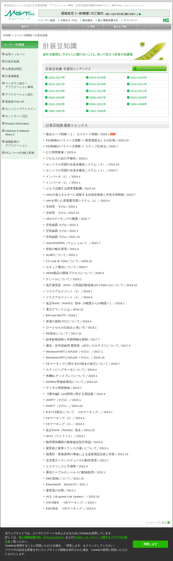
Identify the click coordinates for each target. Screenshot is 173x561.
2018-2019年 (97, 84)
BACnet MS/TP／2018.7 (62, 315)
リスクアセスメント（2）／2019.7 (69, 291)
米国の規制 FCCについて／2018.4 (68, 321)
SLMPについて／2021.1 (62, 255)
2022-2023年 (138, 77)
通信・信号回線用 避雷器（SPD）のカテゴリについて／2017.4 (88, 345)
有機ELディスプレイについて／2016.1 (71, 375)
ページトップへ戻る (156, 522)
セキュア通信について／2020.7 (67, 267)
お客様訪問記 (13, 68)
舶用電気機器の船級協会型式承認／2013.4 (74, 442)
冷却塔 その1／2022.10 (62, 212)
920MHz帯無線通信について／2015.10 (71, 381)
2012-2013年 (97, 91)
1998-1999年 (138, 104)
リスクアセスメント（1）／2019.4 (69, 297)
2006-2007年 (97, 97)
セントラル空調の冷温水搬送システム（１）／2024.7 (82, 170)
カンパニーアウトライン (20, 108)
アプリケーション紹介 (19, 94)
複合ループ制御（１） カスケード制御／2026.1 (80, 134)
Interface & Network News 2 (17, 132)
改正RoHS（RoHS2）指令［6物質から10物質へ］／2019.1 (85, 303)
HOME (7, 35)
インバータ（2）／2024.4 (63, 176)
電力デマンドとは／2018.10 (64, 309)
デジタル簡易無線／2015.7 (64, 387)
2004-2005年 (138, 97)
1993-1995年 (97, 111)
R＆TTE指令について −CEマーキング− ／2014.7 (79, 412)
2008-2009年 (56, 97)
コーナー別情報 (23, 35)
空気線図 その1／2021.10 (63, 236)
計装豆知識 (12, 61)
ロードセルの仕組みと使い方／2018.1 (71, 327)
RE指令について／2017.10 (63, 333)
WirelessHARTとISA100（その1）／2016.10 (75, 357)
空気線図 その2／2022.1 (62, 230)
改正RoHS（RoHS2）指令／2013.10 (70, 430)
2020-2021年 (56, 84)
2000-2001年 (97, 104)
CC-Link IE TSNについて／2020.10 (69, 261)
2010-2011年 (138, 91)
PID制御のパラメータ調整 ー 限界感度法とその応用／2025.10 (87, 140)
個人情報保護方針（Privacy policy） (42, 537)
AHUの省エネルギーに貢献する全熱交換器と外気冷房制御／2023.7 (91, 194)
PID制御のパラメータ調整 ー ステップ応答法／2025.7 (82, 146)
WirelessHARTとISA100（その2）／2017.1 (74, 351)
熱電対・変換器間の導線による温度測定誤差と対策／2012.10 (87, 454)
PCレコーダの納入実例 (19, 152)
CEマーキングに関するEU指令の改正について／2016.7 (83, 363)
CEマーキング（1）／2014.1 (65, 424)
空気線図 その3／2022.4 (62, 225)
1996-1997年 (56, 111)
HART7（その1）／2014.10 (64, 405)
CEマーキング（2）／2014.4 (65, 418)
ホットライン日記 (16, 116)
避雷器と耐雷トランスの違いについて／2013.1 (77, 448)
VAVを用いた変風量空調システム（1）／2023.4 (78, 200)
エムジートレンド (19, 17)
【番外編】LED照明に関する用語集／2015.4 (75, 394)
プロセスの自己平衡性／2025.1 (67, 158)
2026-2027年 (56, 77)
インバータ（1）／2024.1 (63, 182)
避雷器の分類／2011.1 (61, 490)
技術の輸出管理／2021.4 (62, 249)
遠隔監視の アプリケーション (16, 143)
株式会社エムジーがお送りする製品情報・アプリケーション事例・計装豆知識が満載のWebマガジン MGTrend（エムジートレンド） (75, 5)
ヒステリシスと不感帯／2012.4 (67, 466)
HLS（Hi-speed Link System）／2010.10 (72, 496)
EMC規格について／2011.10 (65, 478)
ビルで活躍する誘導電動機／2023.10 (70, 188)
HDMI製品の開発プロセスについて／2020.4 (75, 273)
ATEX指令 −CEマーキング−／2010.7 (71, 502)
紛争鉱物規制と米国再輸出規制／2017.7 (73, 339)
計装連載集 (12, 76)
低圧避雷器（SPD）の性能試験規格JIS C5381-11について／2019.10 (91, 285)
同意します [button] (150, 544)
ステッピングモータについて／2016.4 (71, 369)
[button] (67, 557)
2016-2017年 (138, 84)
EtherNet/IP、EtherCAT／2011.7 (67, 484)
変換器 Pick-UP (14, 101)
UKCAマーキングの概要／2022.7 (68, 218)
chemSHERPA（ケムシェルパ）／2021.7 (73, 243)
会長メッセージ (15, 54)
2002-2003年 (56, 104)
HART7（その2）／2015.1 (63, 400)
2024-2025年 (97, 77)
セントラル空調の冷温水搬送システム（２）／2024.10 (82, 164)
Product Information (17, 123)
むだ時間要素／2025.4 (61, 152)
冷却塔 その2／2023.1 (61, 206)
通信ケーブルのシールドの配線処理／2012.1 (76, 472)
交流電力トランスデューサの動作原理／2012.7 (77, 460)
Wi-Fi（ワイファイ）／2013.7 (65, 436)
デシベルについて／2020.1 (64, 279)
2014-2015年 (56, 91)
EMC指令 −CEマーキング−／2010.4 (71, 508)
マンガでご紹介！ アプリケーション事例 (19, 85)
